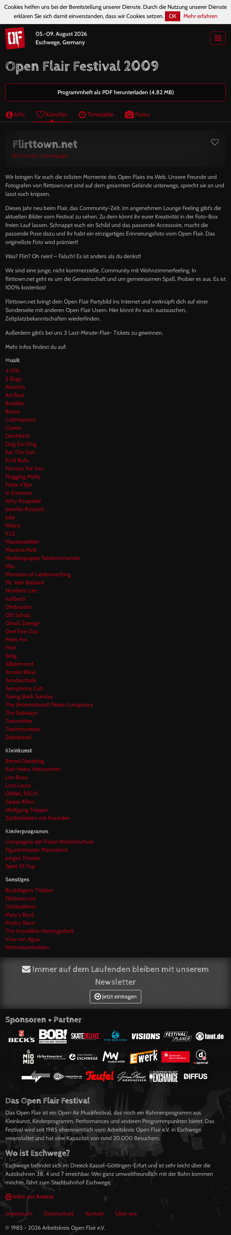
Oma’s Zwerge (22, 623)
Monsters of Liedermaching (38, 574)
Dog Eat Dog (21, 444)
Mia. (10, 566)
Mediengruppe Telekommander (43, 558)
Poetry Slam (20, 922)
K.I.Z (10, 533)
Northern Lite (21, 590)
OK (172, 16)
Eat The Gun (20, 452)
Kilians (13, 525)
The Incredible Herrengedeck (39, 931)
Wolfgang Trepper (26, 809)
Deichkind (17, 435)
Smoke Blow (20, 672)
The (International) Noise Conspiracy (49, 704)
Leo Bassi (16, 777)
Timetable (96, 114)
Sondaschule (20, 680)
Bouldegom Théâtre (29, 890)
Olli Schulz (18, 615)
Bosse (12, 411)
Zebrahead (18, 737)
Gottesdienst (20, 906)
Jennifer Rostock (24, 509)
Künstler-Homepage (39, 155)
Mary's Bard (19, 914)
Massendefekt (22, 541)
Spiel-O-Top (20, 866)
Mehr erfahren (200, 16)
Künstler (51, 114)
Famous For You (24, 468)
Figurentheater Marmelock (36, 849)
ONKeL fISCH (21, 793)
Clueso (13, 427)
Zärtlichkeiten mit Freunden (37, 818)
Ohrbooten (18, 607)
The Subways (21, 712)
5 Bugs (13, 378)
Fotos (137, 114)
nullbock (15, 598)
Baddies (14, 403)
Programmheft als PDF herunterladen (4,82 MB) (115, 92)
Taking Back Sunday (29, 696)
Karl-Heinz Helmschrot (32, 769)
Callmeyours (20, 419)
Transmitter (19, 721)
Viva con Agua (22, 939)
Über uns (126, 1213)
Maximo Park (21, 549)
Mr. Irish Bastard (24, 582)
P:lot (10, 647)
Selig (11, 655)
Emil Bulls (17, 460)
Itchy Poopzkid (23, 501)
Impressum (18, 1213)
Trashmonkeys (22, 729)
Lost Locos (18, 785)
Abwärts (15, 387)
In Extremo (18, 492)
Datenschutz (59, 1213)
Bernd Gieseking (24, 761)
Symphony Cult (24, 688)
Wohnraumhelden (27, 947)
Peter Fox (16, 639)
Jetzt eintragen (115, 996)
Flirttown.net (20, 898)
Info (15, 114)
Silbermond (19, 664)
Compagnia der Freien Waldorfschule (49, 841)
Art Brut (14, 395)
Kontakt (95, 1213)
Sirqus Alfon (19, 801)
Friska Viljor (18, 484)
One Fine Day (21, 631)
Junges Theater (23, 858)
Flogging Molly (22, 476)
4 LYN (12, 370)
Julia (10, 517)
